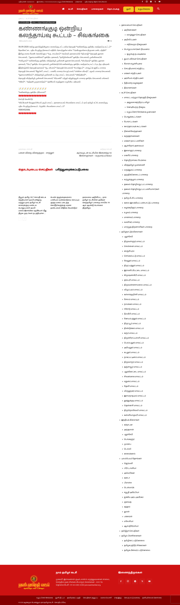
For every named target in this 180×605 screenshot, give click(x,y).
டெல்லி (127, 449)
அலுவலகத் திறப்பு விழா (138, 102)
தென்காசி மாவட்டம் (133, 405)
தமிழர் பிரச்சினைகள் (131, 535)
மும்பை (127, 444)
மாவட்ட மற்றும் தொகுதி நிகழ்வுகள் (43, 22)
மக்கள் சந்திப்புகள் (132, 73)
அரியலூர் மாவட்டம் (133, 347)
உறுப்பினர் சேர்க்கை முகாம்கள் (141, 112)
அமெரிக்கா (129, 473)
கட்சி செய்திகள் (24, 22)
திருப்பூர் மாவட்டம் (132, 323)
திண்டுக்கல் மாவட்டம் (134, 328)
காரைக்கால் (129, 453)
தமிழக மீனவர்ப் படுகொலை (137, 550)
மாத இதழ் (118, 598)
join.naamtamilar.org (93, 585)
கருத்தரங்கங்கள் (132, 136)
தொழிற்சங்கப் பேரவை (135, 160)
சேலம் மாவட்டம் (131, 299)
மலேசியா (128, 521)
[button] (158, 9)
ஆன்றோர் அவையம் (134, 145)
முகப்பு (21, 18)
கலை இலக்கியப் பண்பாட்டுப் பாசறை (141, 202)
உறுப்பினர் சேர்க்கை (44, 598)
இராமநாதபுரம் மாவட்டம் (135, 395)
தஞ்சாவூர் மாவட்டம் (133, 366)
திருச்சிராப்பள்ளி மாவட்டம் (136, 338)
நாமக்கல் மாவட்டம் (132, 304)
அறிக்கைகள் (130, 30)
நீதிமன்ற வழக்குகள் (133, 83)
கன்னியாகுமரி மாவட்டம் (135, 415)
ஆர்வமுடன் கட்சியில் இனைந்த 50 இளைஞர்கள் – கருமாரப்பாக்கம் (94, 154)
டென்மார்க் (129, 487)
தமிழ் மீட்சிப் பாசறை (133, 198)
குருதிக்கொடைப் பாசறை (136, 174)
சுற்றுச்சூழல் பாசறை (134, 179)
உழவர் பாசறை (131, 212)
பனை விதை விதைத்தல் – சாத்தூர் (36, 153)
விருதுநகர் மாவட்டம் (133, 391)
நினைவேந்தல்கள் (133, 131)
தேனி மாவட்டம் (131, 386)
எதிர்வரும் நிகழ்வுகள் (137, 44)
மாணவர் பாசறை (132, 217)
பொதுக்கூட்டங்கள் (132, 116)
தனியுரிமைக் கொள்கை (152, 598)
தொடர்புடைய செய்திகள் (35, 170)
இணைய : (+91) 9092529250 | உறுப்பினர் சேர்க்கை (55, 2)
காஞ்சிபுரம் (129, 251)
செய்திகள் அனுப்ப (90, 598)
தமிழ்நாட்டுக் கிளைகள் (132, 231)
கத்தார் (127, 506)
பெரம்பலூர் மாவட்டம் (134, 342)
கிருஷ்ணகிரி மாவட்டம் (135, 275)
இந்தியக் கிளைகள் (130, 420)
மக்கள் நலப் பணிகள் (134, 141)
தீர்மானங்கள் (130, 87)
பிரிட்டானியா (130, 468)
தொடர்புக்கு (113, 9)
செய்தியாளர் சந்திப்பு (134, 68)
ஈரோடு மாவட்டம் (131, 309)
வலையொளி (106, 598)
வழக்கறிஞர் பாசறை (133, 207)
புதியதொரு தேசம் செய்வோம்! (96, 2)
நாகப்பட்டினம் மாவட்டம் (135, 357)
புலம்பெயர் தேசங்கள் (131, 458)
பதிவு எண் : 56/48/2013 (26, 2)
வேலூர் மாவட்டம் (132, 260)
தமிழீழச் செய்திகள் (130, 531)
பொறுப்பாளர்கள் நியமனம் (136, 49)
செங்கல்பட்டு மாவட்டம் (134, 256)
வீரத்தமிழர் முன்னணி (134, 165)
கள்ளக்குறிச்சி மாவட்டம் (135, 294)
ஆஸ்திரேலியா (131, 526)
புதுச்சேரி (128, 236)
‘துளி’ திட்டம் (60, 598)
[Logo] (30, 9)
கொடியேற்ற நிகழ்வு (136, 107)
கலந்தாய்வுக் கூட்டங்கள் (135, 126)
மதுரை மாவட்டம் (131, 381)
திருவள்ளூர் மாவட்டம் (134, 241)
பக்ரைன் (128, 516)
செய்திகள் (82, 9)
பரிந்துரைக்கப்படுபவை (72, 170)
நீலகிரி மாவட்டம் (132, 313)
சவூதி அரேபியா (131, 492)
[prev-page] (20, 218)
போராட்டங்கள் (131, 121)
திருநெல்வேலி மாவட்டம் (135, 410)
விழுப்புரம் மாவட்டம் (133, 289)
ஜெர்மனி (128, 463)
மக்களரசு (78, 2)
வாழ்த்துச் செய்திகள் (136, 34)
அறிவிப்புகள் (130, 39)
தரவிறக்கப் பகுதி (73, 598)
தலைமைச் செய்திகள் (131, 25)
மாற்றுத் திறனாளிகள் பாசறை (138, 227)
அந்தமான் (129, 429)
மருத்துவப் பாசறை (133, 169)
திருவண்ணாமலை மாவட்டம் (138, 284)
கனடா (127, 477)
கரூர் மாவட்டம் (130, 333)
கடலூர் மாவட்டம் (131, 352)
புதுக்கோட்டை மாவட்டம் (135, 371)
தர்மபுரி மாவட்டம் (132, 280)
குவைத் (127, 502)
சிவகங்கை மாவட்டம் (133, 376)
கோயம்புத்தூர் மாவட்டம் (135, 318)
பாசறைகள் (97, 9)
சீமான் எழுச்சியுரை (133, 63)
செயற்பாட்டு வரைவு (132, 598)
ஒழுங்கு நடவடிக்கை (136, 54)
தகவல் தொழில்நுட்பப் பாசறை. (138, 184)
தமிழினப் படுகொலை (134, 540)
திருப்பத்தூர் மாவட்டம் (134, 265)
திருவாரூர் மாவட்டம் (133, 362)
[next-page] (24, 218)
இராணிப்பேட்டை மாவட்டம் (136, 270)
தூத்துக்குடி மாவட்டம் (133, 400)
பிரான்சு (128, 482)
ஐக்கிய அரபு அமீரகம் (133, 497)
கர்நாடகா (128, 424)
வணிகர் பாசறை (132, 222)
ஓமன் (127, 511)
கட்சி (70, 9)
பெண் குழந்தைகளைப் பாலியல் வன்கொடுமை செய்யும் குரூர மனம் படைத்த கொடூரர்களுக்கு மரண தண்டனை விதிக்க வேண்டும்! (64, 202)
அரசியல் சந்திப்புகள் (134, 78)
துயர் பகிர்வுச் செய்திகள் (135, 58)
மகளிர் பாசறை (131, 155)
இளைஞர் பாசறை (132, 150)
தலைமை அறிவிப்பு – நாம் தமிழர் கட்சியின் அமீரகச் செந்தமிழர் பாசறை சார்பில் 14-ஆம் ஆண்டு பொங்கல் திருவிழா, (96, 202)
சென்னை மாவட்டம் (133, 246)
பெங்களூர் (129, 439)
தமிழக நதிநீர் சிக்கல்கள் (135, 545)
